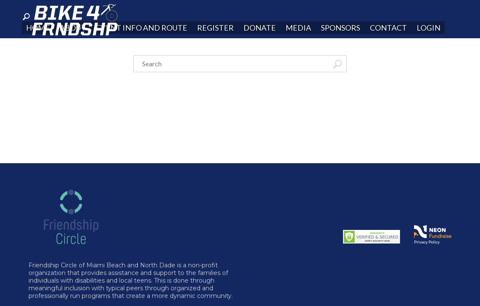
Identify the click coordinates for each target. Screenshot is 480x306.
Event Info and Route (141, 27)
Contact (388, 27)
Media (298, 27)
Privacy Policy (427, 241)
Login (428, 27)
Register (215, 27)
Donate (259, 27)
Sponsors (340, 27)
